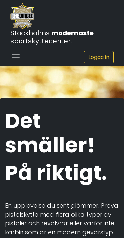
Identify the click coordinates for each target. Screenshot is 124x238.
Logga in (98, 57)
